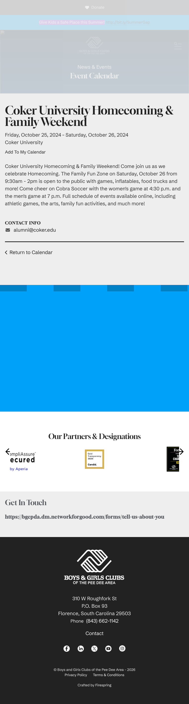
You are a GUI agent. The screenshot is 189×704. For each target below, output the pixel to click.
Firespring (103, 685)
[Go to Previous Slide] (8, 451)
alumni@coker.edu (35, 230)
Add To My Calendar (25, 152)
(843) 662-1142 (102, 621)
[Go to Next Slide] (180, 451)
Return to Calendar (31, 252)
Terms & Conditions (109, 675)
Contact (95, 633)
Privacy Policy (76, 675)
